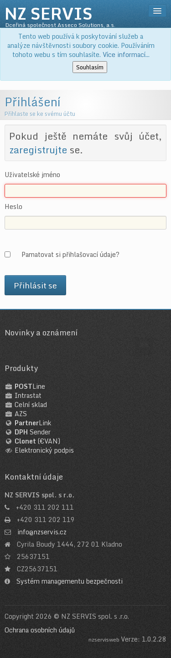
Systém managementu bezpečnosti (69, 581)
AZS (21, 413)
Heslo (13, 206)
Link (33, 423)
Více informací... (126, 54)
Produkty (21, 368)
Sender (33, 432)
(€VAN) (37, 441)
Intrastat (28, 395)
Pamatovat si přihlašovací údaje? (70, 254)
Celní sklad (31, 404)
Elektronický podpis (44, 450)
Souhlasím (90, 67)
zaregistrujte (38, 149)
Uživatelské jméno (32, 174)
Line (30, 386)
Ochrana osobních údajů (40, 630)
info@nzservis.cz (42, 532)
